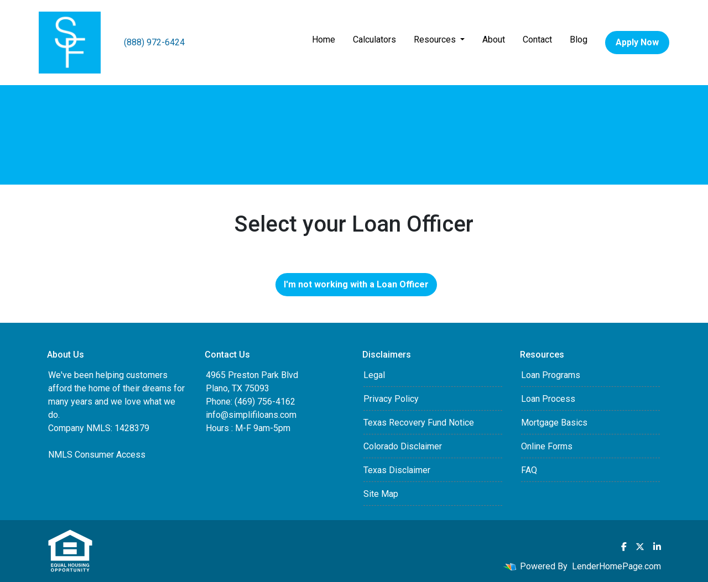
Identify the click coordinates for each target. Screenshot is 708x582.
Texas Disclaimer (396, 470)
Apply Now (637, 42)
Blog (578, 39)
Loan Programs (550, 375)
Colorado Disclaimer (402, 446)
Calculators (374, 39)
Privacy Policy (391, 399)
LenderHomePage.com (616, 566)
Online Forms (546, 446)
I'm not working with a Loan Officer (356, 284)
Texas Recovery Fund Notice (418, 422)
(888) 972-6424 (154, 42)
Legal (374, 375)
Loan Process (548, 399)
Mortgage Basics (554, 422)
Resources (436, 39)
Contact (537, 39)
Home (323, 39)
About (493, 39)
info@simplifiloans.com (251, 415)
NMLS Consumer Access (96, 454)
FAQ (529, 470)
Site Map (380, 494)
